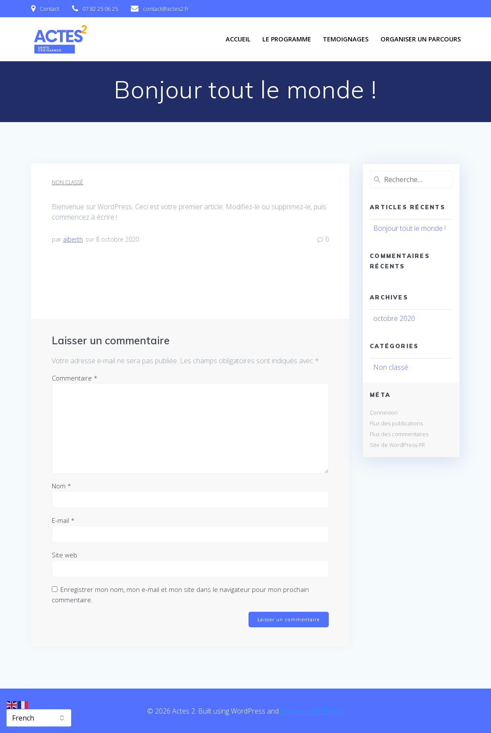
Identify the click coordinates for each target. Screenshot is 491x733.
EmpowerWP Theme (311, 711)
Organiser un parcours (421, 39)
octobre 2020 (394, 318)
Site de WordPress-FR (397, 445)
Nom (61, 485)
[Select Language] (38, 718)
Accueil (238, 39)
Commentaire (75, 378)
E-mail (63, 520)
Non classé (67, 182)
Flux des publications (396, 423)
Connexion (384, 412)
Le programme (286, 39)
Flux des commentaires (399, 434)
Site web (64, 555)
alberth (73, 239)
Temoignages (345, 39)
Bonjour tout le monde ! (409, 228)
